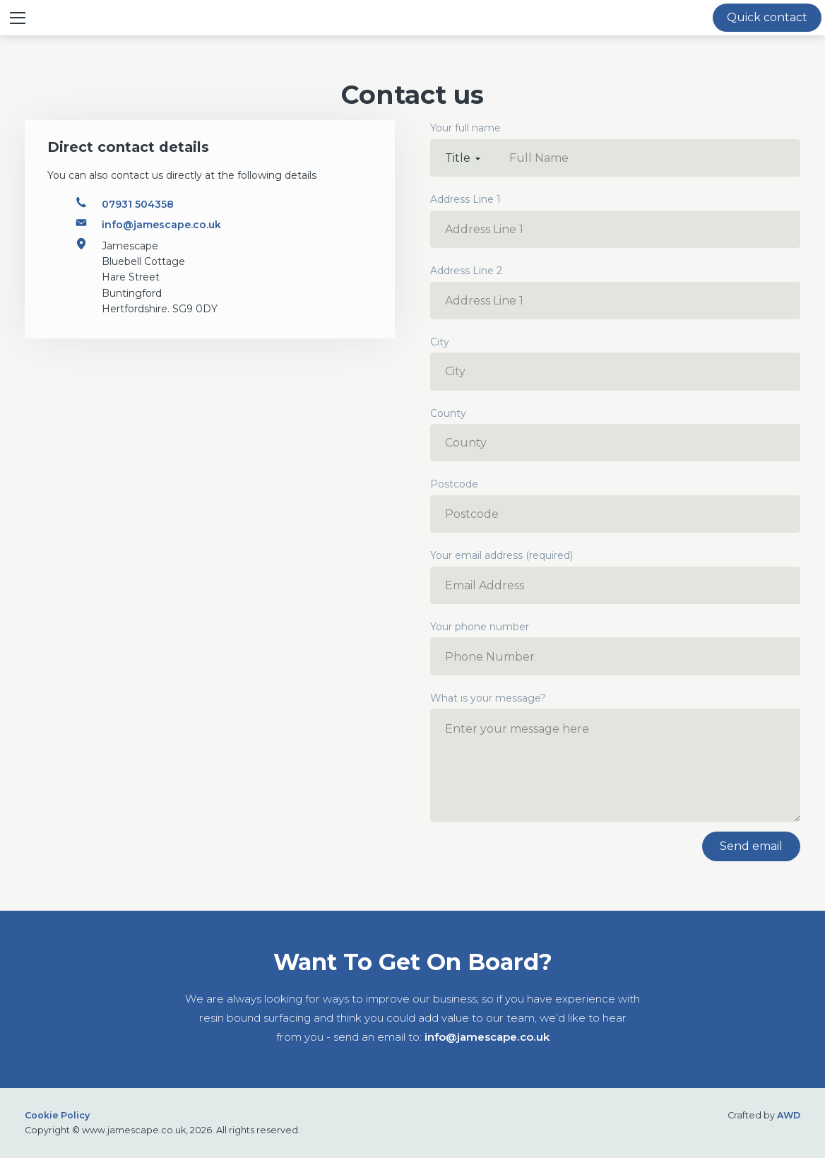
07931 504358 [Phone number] (138, 204)
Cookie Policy (57, 1115)
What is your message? (615, 757)
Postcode (615, 505)
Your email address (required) (615, 576)
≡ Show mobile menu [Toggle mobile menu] (22, 17)
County (615, 434)
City (615, 363)
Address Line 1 (615, 220)
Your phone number (615, 647)
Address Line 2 (615, 291)
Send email (751, 846)
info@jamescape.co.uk (487, 1037)
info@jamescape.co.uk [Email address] (161, 224)
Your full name (465, 128)
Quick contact (767, 17)
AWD (788, 1115)
